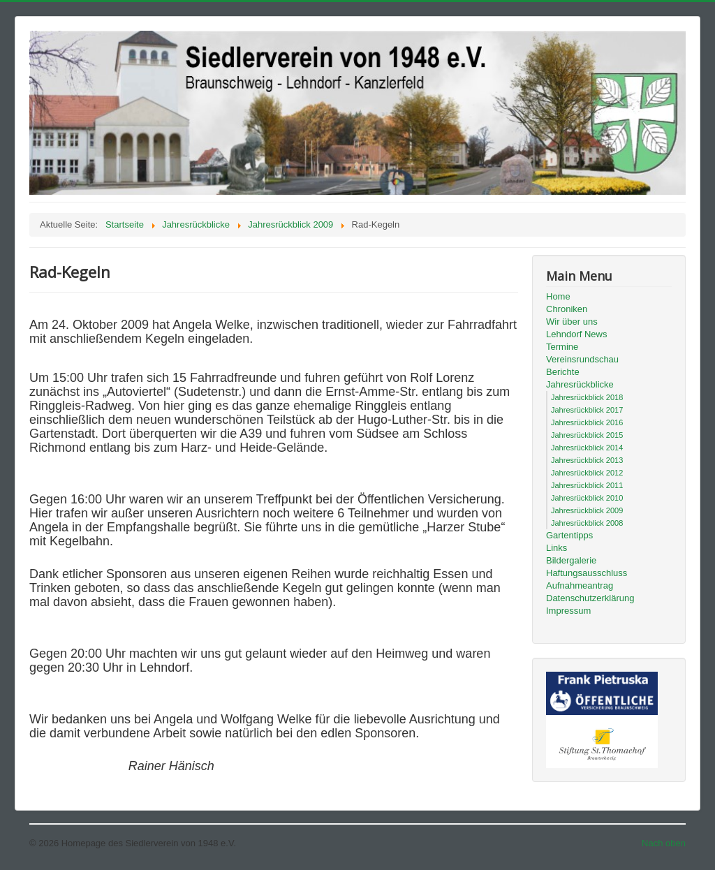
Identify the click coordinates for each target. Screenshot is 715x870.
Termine (562, 346)
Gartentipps (569, 535)
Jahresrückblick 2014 (587, 447)
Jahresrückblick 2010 (587, 498)
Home (558, 296)
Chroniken (566, 309)
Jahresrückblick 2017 (587, 410)
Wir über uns (572, 321)
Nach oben (664, 843)
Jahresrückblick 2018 (587, 397)
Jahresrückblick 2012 (587, 473)
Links (556, 548)
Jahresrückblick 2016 (587, 422)
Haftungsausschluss (586, 573)
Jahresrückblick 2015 (587, 435)
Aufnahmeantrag (579, 585)
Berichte (563, 372)
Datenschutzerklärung (590, 598)
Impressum (568, 610)
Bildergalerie (571, 560)
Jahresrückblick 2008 (587, 523)
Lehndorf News (576, 334)
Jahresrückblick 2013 (587, 460)
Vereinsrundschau (582, 359)
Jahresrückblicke (580, 384)
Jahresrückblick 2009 (587, 510)
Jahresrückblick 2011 (587, 485)
